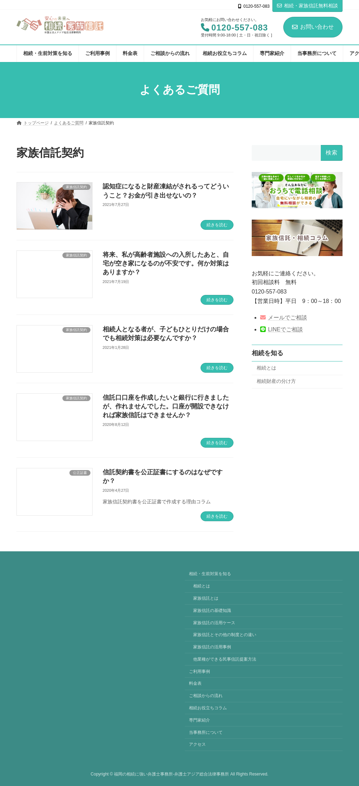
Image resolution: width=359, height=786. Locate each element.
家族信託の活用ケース (214, 622)
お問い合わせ (313, 27)
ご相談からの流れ (206, 695)
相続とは (266, 368)
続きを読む (217, 224)
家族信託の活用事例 (212, 646)
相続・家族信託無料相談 (307, 5)
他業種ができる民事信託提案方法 (224, 659)
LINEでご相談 (281, 329)
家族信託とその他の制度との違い (224, 634)
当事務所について (206, 732)
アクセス (197, 744)
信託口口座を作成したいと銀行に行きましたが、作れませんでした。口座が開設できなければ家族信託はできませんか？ (166, 406)
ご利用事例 (199, 671)
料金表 (195, 683)
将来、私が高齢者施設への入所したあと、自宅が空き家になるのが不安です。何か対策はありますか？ (166, 263)
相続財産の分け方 (276, 381)
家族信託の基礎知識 (212, 610)
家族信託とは (205, 598)
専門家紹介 (199, 720)
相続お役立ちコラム (208, 707)
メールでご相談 (283, 317)
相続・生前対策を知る (210, 573)
